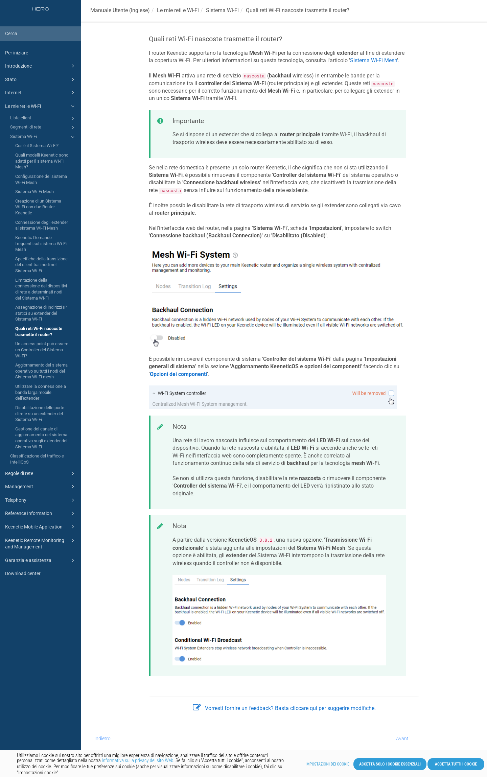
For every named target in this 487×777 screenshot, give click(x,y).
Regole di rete (40, 473)
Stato (40, 79)
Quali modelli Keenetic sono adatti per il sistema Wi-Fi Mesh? (41, 160)
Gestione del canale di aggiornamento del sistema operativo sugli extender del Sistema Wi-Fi (41, 437)
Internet (40, 92)
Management (40, 486)
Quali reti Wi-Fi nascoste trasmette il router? (38, 331)
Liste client (43, 118)
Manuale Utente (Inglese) (120, 10)
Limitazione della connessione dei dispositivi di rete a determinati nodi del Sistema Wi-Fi (41, 289)
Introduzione (40, 66)
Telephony (40, 500)
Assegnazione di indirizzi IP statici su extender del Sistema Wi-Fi (41, 313)
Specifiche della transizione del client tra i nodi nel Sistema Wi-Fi (41, 264)
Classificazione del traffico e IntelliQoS (37, 459)
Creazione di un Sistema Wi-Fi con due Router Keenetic (38, 206)
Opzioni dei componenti (178, 374)
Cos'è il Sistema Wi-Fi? (37, 145)
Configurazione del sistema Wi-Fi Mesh (41, 179)
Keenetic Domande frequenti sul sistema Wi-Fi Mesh (41, 243)
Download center (23, 573)
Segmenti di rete (43, 127)
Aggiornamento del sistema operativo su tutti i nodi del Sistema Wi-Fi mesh (41, 370)
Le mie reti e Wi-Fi (40, 106)
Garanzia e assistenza (40, 560)
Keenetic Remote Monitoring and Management (40, 543)
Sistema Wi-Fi (43, 137)
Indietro (102, 738)
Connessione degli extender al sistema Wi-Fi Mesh (41, 225)
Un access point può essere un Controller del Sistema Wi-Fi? (41, 349)
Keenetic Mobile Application (40, 527)
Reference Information (40, 513)
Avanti (403, 738)
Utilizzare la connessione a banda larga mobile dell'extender (40, 392)
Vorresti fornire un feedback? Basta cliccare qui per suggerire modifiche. (284, 708)
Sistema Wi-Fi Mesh (34, 191)
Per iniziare (16, 52)
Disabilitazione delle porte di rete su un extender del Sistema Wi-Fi (39, 413)
